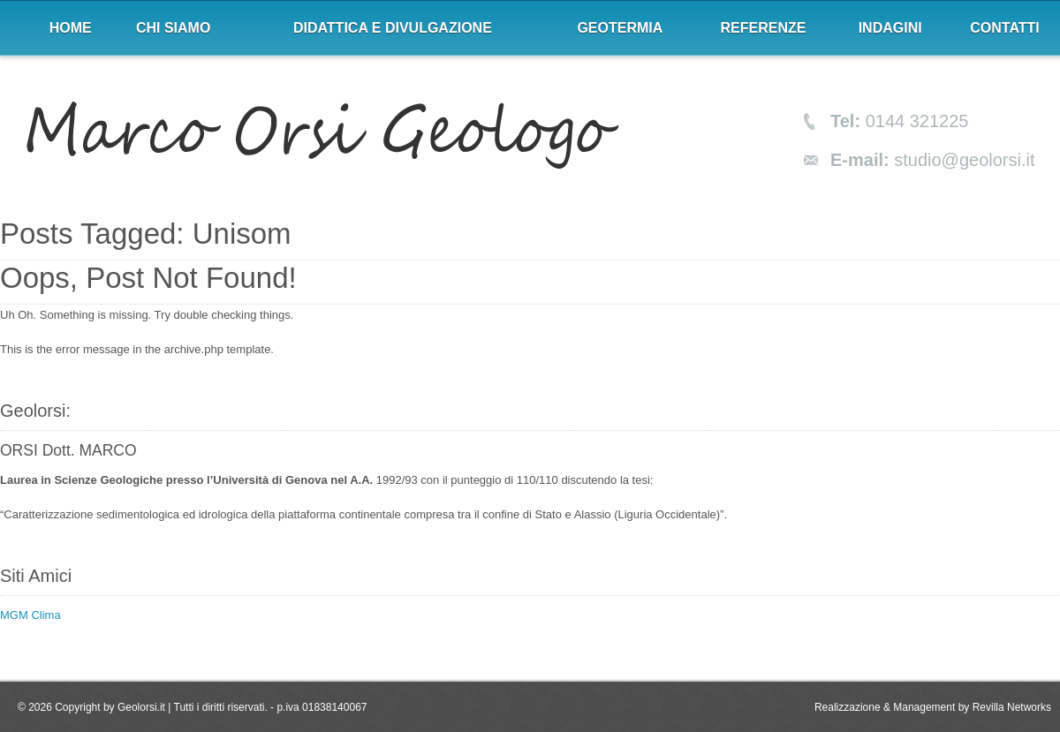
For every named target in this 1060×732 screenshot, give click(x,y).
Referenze (763, 27)
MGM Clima (30, 615)
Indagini (890, 27)
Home (70, 27)
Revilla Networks (1012, 707)
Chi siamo (173, 27)
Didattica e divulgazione (392, 27)
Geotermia (619, 27)
